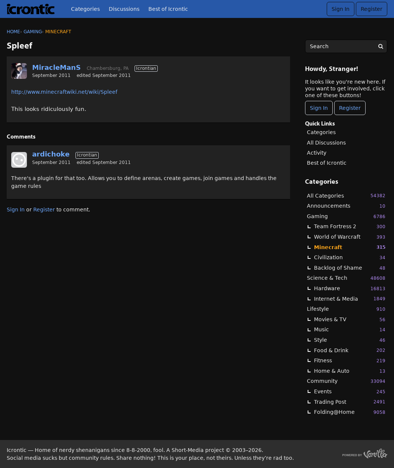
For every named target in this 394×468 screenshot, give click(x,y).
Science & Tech (346, 278)
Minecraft (349, 247)
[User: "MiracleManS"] (19, 71)
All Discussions (326, 143)
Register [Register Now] (350, 108)
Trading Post (349, 401)
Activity (316, 153)
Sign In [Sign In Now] (319, 108)
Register (371, 9)
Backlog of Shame (349, 268)
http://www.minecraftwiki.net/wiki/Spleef (64, 92)
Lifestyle (346, 309)
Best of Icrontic (168, 9)
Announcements (346, 206)
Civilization (349, 257)
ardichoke (51, 154)
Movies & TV (349, 319)
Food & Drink (349, 350)
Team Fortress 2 (349, 226)
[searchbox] (346, 46)
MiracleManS (56, 67)
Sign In (341, 9)
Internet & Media (349, 298)
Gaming (346, 216)
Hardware (349, 288)
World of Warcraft (349, 237)
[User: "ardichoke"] (19, 160)
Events (349, 391)
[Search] (380, 46)
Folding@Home (349, 412)
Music (349, 329)
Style (349, 340)
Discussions (124, 9)
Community (346, 381)
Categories (85, 9)
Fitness (349, 360)
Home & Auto (349, 371)
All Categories (346, 195)
